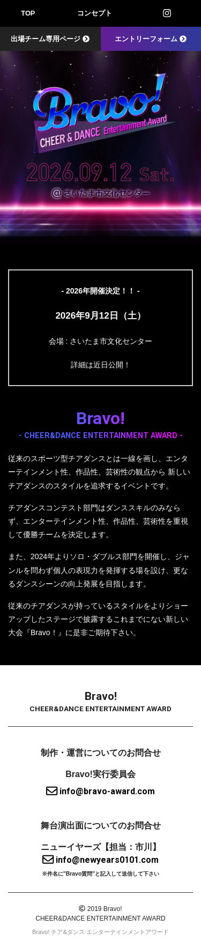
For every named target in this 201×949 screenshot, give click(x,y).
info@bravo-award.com (100, 791)
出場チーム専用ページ (50, 39)
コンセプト (94, 13)
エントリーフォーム (151, 39)
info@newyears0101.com (100, 860)
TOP (28, 13)
